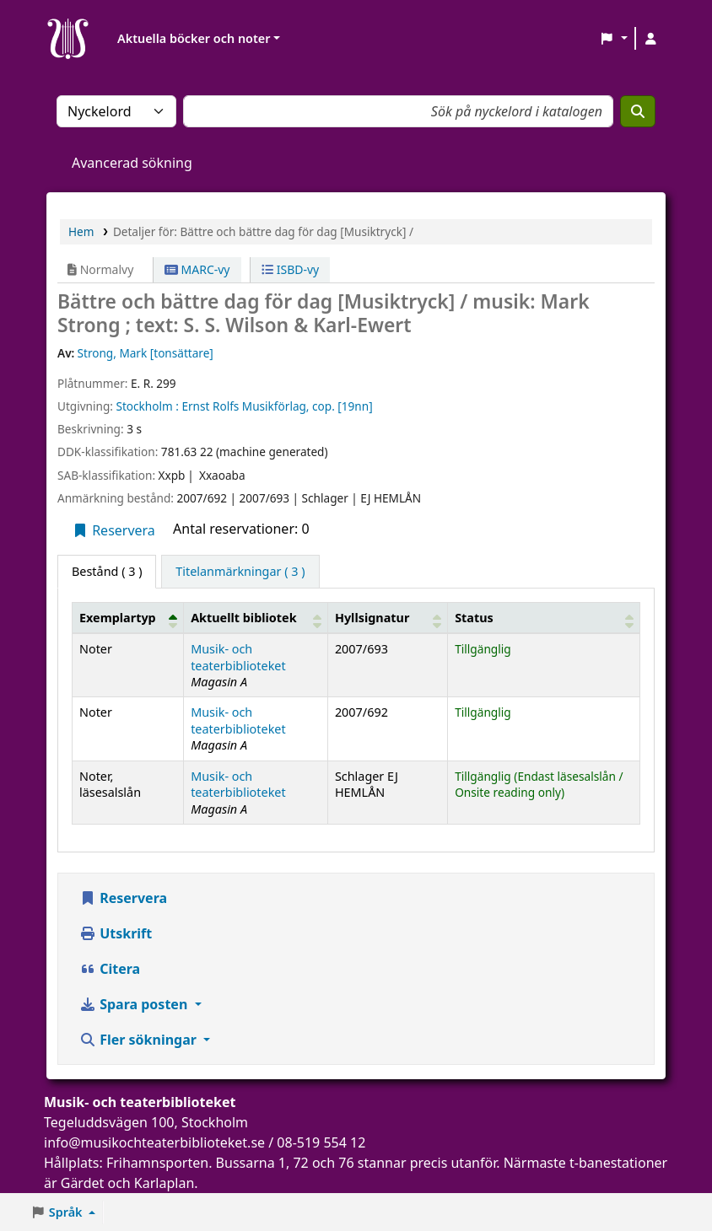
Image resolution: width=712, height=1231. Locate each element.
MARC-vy (197, 269)
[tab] (240, 572)
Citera (109, 969)
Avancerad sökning (132, 162)
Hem (81, 231)
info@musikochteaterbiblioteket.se (154, 1142)
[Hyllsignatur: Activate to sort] (387, 617)
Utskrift (115, 933)
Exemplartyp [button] (117, 618)
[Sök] (637, 111)
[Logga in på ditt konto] (650, 39)
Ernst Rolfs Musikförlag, (245, 406)
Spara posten (135, 1004)
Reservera (113, 530)
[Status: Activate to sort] (544, 617)
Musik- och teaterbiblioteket (238, 657)
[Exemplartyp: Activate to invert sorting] (128, 617)
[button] (613, 39)
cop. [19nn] (342, 406)
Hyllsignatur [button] (372, 618)
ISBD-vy (290, 269)
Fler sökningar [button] (139, 1039)
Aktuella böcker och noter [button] (193, 38)
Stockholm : (147, 406)
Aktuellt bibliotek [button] (243, 618)
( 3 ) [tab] (107, 571)
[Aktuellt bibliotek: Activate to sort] (256, 617)
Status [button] (474, 618)
